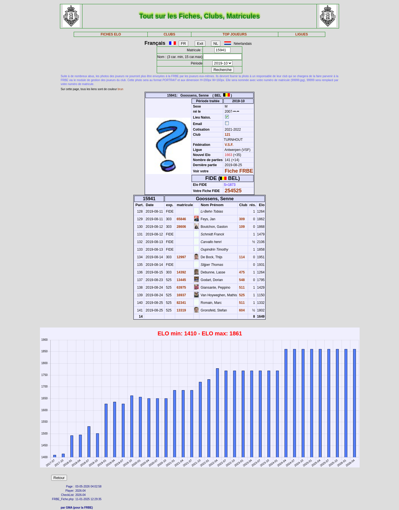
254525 (233, 190)
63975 (181, 287)
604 (241, 310)
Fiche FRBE (239, 171)
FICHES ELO (111, 34)
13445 (181, 280)
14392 (181, 272)
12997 (181, 257)
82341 (181, 303)
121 (227, 135)
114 (241, 257)
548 (241, 280)
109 (241, 227)
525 (241, 295)
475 (241, 272)
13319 (181, 310)
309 (241, 219)
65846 (181, 219)
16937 (181, 295)
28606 (181, 227)
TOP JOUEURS (235, 34)
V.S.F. (229, 145)
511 (241, 287)
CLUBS (169, 34)
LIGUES (301, 34)
